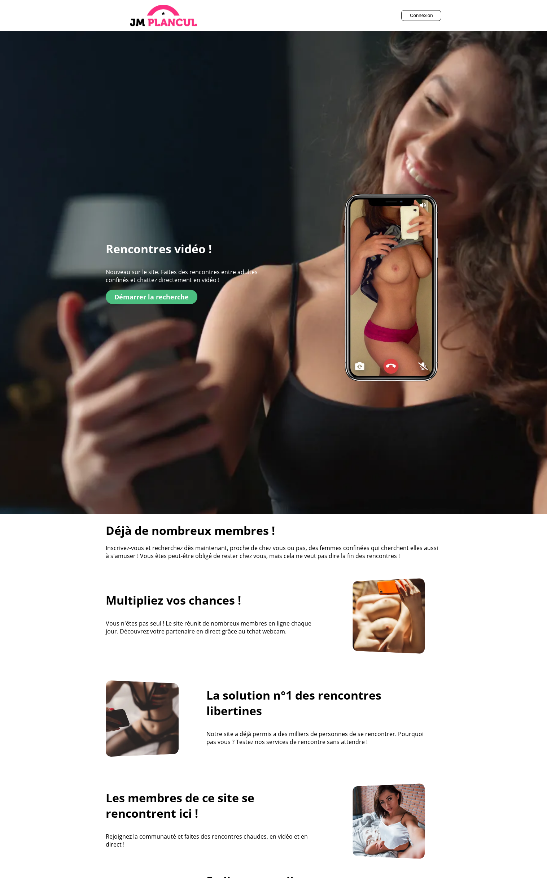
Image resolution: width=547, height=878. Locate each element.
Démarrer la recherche (151, 297)
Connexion (421, 15)
